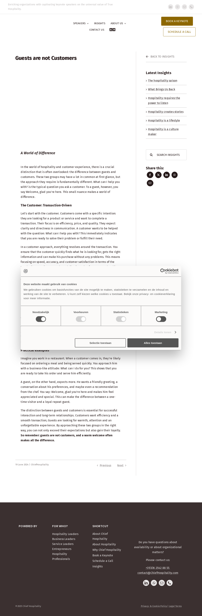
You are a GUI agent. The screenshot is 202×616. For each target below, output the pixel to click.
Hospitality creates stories (165, 111)
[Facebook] (150, 175)
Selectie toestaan (101, 342)
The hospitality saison (162, 80)
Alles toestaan (153, 342)
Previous (105, 465)
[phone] (191, 6)
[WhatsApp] (174, 175)
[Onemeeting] (28, 532)
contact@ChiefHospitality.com (158, 573)
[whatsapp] (177, 6)
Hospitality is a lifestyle (164, 120)
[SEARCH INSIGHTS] (166, 154)
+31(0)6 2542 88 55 (158, 568)
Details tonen (162, 332)
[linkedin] (170, 6)
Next (120, 465)
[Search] (151, 154)
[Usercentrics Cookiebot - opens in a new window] (162, 271)
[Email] (150, 183)
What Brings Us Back (161, 89)
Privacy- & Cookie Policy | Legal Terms (161, 606)
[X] (158, 175)
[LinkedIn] (166, 175)
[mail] (184, 6)
